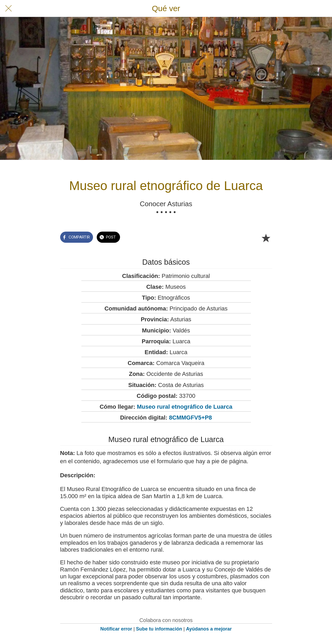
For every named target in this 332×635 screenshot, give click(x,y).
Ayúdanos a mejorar (209, 629)
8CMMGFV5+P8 (190, 417)
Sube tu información (159, 629)
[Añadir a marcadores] (265, 237)
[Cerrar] (8, 8)
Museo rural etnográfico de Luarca (184, 406)
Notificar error (116, 629)
